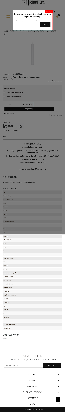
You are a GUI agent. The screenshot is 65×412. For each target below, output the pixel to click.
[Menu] (8, 16)
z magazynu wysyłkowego (15, 92)
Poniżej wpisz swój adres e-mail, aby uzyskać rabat (32, 21)
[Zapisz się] (52, 365)
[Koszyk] (57, 16)
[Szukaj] (53, 11)
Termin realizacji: (10, 88)
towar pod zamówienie (14, 96)
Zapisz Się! (45, 25)
